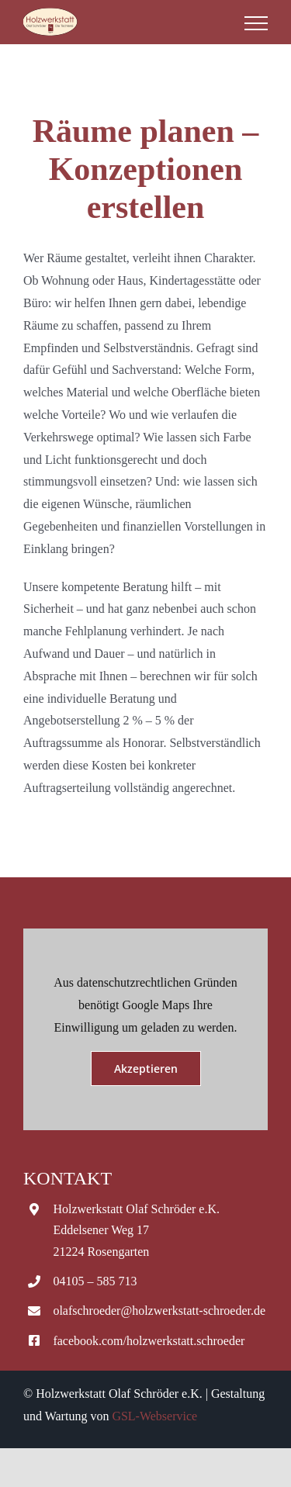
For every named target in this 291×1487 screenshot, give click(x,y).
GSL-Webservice (154, 1416)
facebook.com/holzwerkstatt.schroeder (148, 1340)
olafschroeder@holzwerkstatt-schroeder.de (159, 1310)
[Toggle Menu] (256, 23)
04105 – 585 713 (95, 1281)
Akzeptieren (146, 1068)
